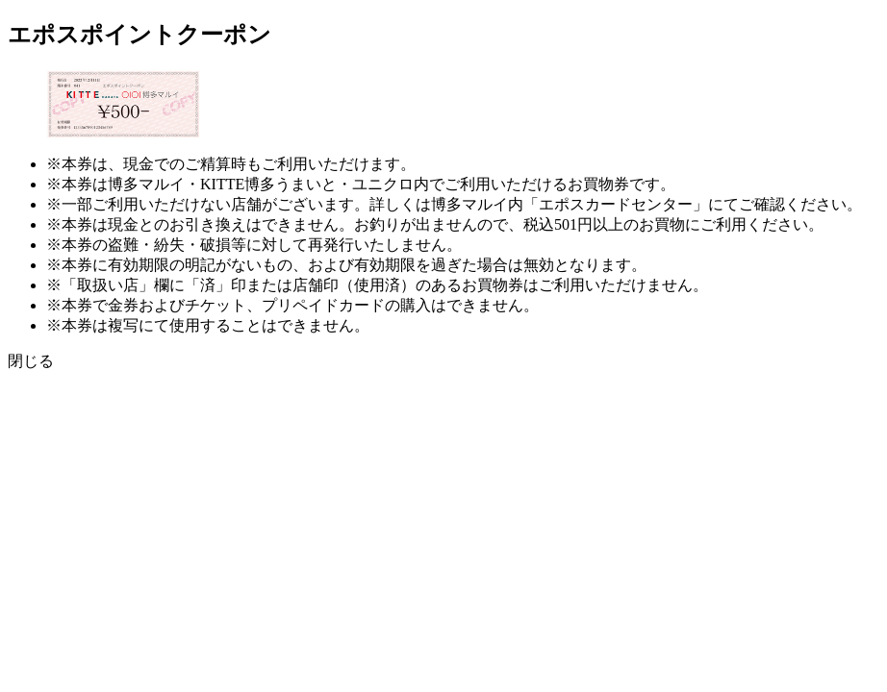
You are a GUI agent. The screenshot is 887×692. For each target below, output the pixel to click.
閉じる (31, 361)
